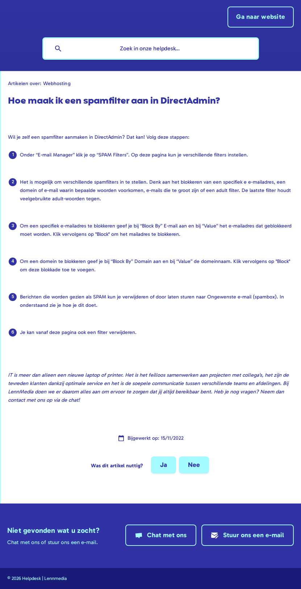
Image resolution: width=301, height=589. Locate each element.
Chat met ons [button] (167, 535)
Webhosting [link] (57, 83)
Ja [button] (163, 465)
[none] (260, 17)
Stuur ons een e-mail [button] (253, 535)
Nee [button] (194, 465)
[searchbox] (150, 48)
